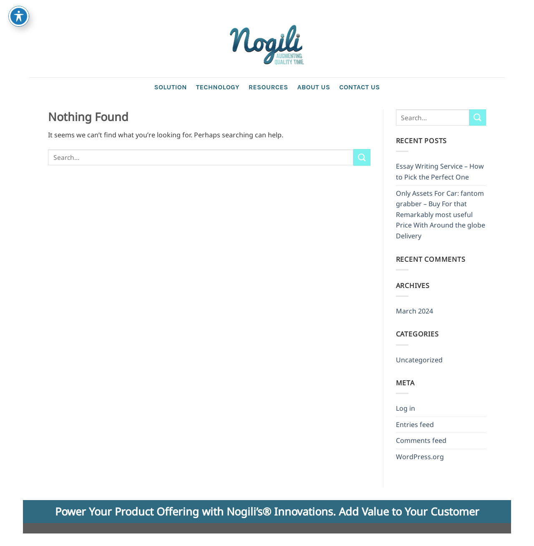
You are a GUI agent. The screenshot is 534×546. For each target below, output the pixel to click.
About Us (313, 87)
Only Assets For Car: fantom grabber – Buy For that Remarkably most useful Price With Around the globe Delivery (440, 214)
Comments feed (421, 440)
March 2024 (414, 311)
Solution (170, 87)
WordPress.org (420, 456)
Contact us (359, 87)
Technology (217, 87)
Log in (405, 408)
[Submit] (361, 157)
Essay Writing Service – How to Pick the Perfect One (440, 172)
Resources (268, 87)
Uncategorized (419, 359)
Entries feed (415, 424)
